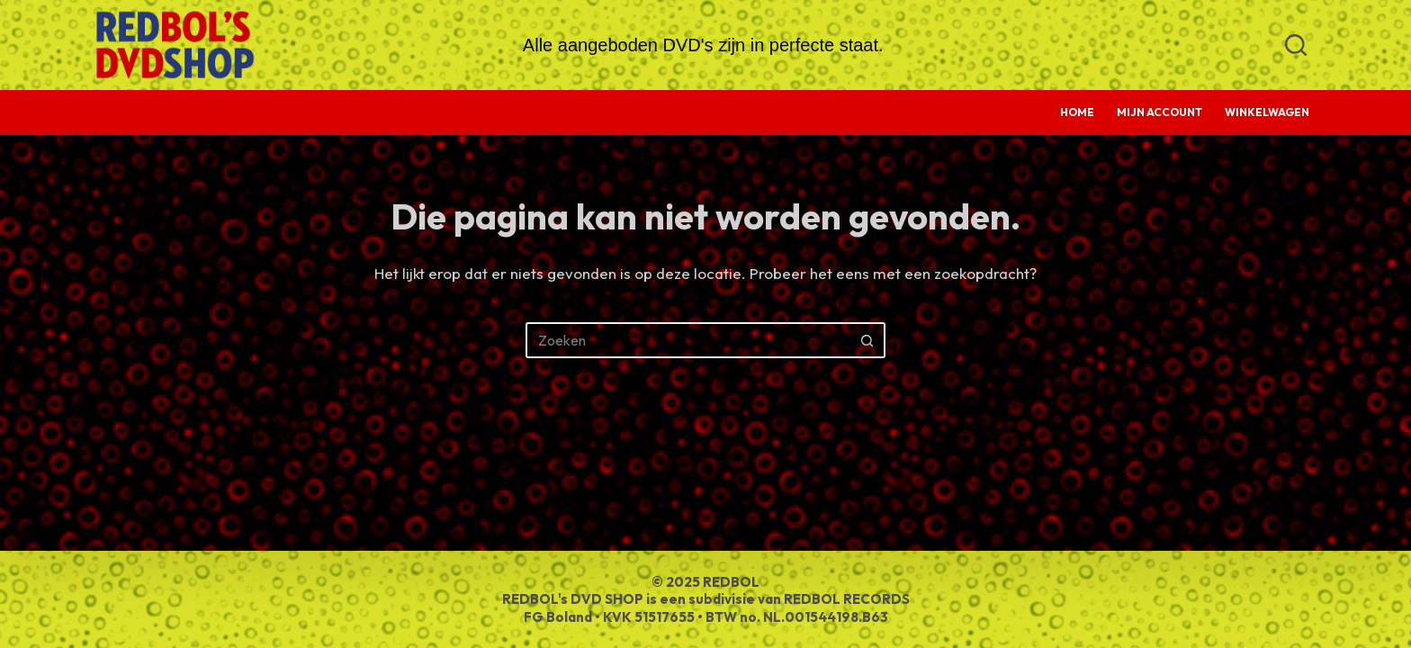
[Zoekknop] (867, 340)
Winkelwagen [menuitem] (1267, 112)
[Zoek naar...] (687, 340)
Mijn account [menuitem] (1159, 112)
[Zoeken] (1296, 45)
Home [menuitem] (1077, 112)
